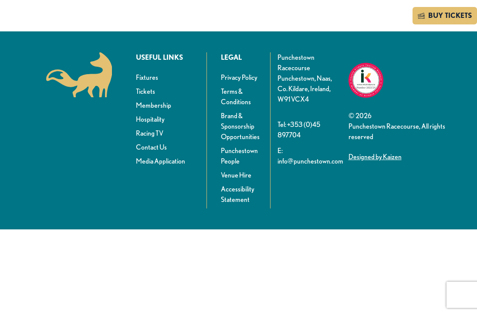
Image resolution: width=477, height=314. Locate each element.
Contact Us (151, 147)
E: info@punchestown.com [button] (309, 156)
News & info (146, 17)
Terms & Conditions (236, 96)
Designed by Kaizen (375, 157)
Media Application (160, 161)
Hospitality (150, 119)
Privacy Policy (239, 77)
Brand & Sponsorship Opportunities (240, 126)
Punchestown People (239, 156)
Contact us (381, 15)
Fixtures (147, 77)
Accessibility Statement (237, 194)
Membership (153, 105)
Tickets (145, 91)
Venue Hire (236, 175)
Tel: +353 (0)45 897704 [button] (298, 129)
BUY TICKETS (445, 15)
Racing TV (149, 133)
